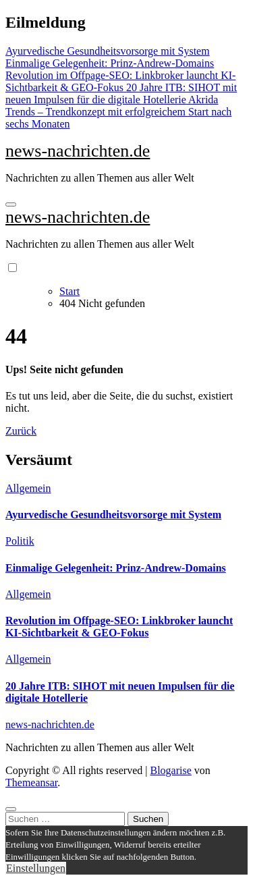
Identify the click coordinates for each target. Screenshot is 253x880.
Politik (19, 541)
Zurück (20, 431)
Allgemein (28, 488)
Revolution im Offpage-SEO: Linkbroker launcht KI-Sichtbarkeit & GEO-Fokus (119, 626)
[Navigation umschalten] (10, 204)
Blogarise (170, 770)
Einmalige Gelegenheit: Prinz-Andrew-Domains (115, 568)
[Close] (10, 809)
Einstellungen (35, 868)
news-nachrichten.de (77, 151)
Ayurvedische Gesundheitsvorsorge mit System (113, 514)
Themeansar (31, 782)
